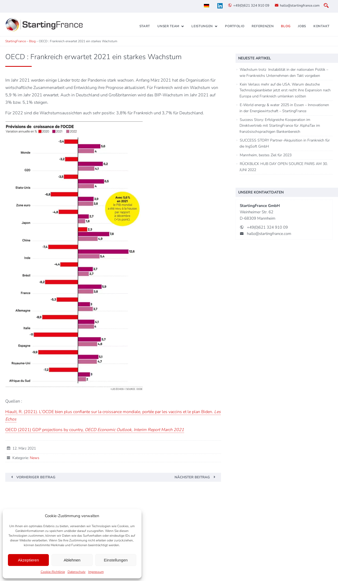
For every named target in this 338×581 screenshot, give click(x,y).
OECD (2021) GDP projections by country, (94, 430)
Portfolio (234, 26)
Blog (285, 26)
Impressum (96, 572)
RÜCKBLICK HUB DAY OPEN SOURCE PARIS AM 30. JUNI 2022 (284, 166)
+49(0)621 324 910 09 (251, 5)
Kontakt (321, 26)
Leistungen (202, 26)
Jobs (302, 26)
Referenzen (263, 26)
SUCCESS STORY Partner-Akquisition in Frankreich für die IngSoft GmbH (285, 143)
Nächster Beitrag (192, 477)
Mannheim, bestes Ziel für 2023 (266, 155)
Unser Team (168, 26)
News (34, 457)
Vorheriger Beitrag (35, 477)
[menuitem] (206, 5)
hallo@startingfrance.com (300, 5)
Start (144, 26)
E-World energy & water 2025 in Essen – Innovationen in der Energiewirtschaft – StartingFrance (284, 107)
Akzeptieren (28, 560)
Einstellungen (116, 560)
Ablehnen (72, 560)
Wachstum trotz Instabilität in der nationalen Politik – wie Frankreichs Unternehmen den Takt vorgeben (284, 72)
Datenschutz (77, 572)
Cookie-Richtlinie (53, 572)
